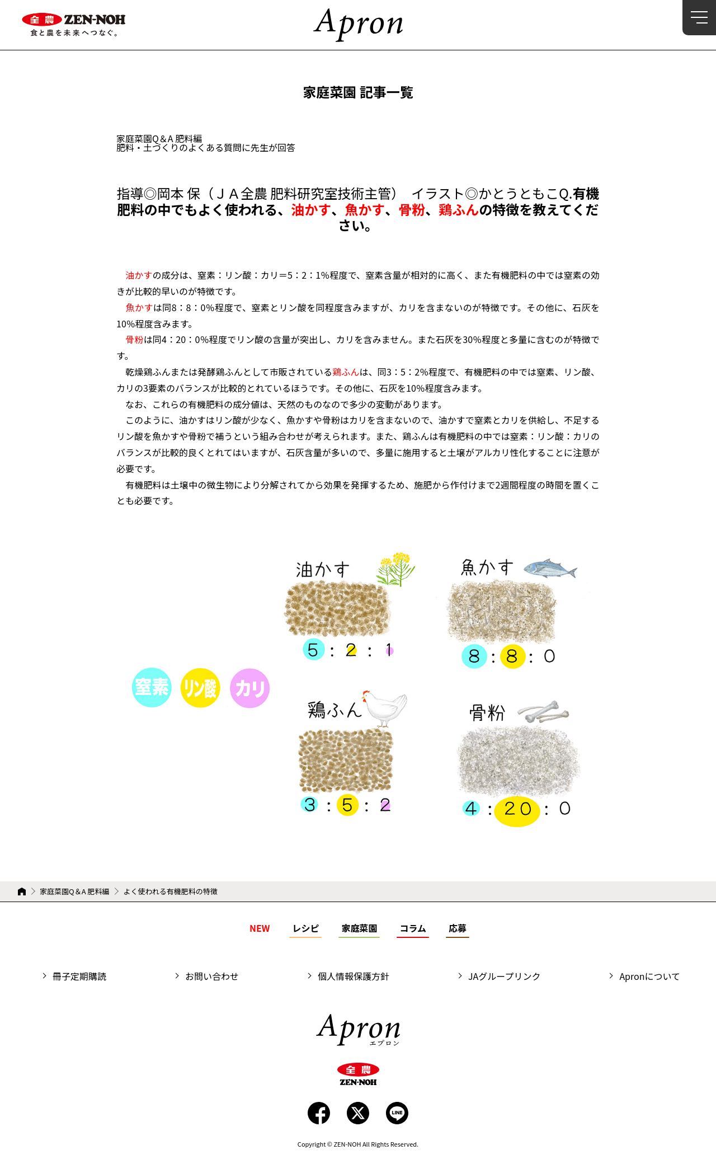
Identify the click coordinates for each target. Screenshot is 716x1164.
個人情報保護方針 (353, 975)
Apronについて (649, 975)
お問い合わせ (212, 975)
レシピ (305, 928)
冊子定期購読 (79, 975)
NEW (259, 928)
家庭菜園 (359, 928)
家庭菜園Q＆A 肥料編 (74, 891)
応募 (458, 928)
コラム (412, 928)
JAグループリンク (504, 975)
